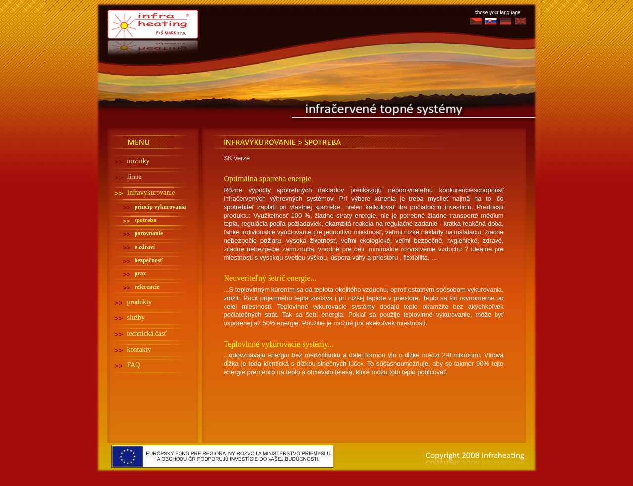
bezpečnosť (149, 260)
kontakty (139, 349)
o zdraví (145, 246)
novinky (138, 161)
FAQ (133, 365)
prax (140, 273)
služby (136, 317)
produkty (139, 302)
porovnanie (149, 233)
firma (134, 176)
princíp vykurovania (160, 206)
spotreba (145, 220)
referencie (147, 286)
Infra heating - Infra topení (153, 21)
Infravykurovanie (151, 192)
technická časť (147, 333)
